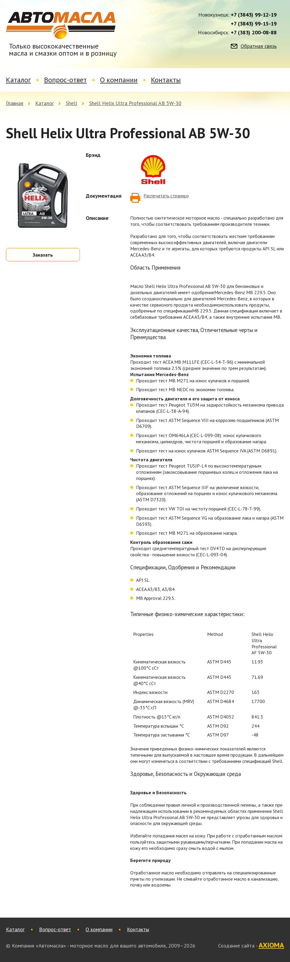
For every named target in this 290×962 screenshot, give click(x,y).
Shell (71, 103)
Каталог (18, 79)
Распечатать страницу (166, 196)
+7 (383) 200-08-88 (254, 33)
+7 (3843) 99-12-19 (254, 15)
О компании (119, 79)
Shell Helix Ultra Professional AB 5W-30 (135, 103)
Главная (14, 103)
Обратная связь (259, 46)
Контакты (166, 79)
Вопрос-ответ (65, 79)
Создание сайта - (251, 945)
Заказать (43, 255)
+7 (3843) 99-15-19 (254, 24)
